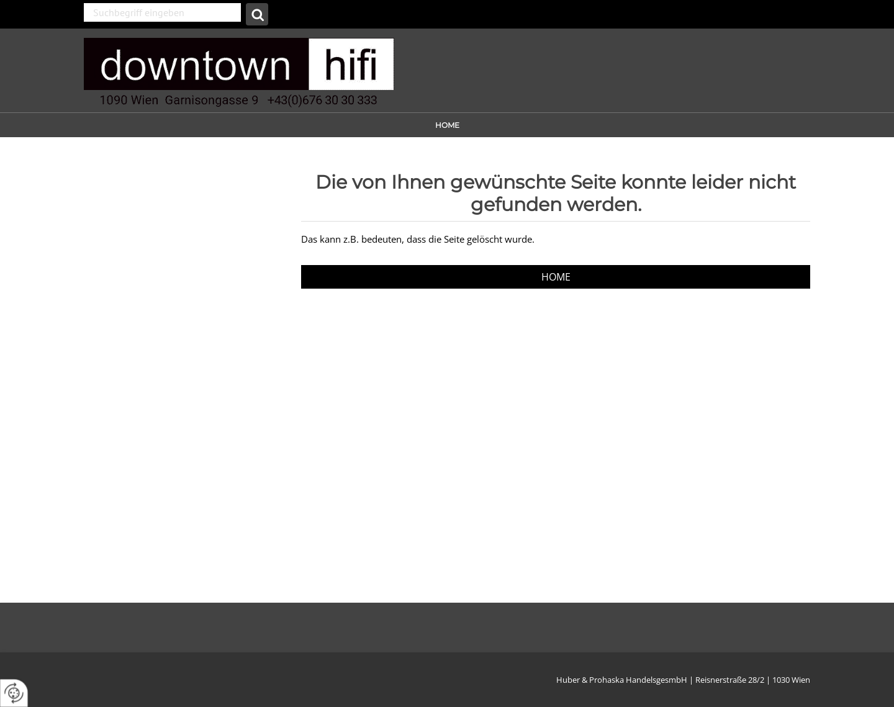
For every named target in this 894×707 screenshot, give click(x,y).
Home (447, 125)
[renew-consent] (14, 693)
